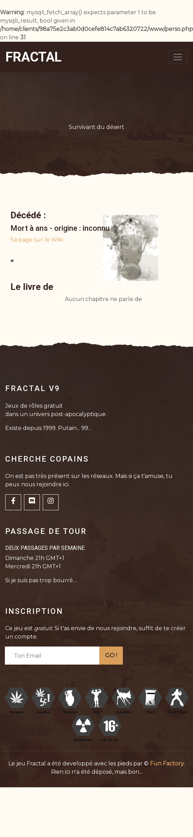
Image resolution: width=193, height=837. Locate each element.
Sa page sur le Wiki (36, 239)
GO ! (111, 655)
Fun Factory (167, 763)
